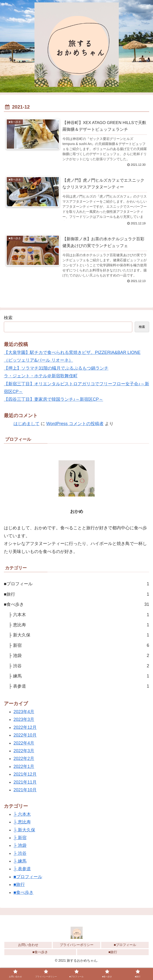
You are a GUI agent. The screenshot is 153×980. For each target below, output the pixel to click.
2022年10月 (25, 735)
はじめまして (26, 424)
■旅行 (76, 594)
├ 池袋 (79, 656)
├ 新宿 (79, 645)
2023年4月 (23, 712)
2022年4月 (23, 743)
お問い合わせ (28, 945)
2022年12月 (25, 727)
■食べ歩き (76, 605)
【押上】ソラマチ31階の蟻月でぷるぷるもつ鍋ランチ (56, 368)
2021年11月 (25, 782)
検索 (8, 318)
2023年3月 (23, 720)
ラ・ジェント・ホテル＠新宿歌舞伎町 (41, 376)
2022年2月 (23, 759)
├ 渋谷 (79, 666)
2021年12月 (25, 774)
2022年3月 (23, 751)
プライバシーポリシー (76, 945)
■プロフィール (76, 584)
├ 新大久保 (79, 635)
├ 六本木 (79, 615)
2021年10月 (25, 790)
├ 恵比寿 (79, 625)
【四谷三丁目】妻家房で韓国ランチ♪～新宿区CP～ (53, 399)
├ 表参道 (79, 686)
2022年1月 (23, 766)
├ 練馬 (79, 676)
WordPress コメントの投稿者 (75, 424)
